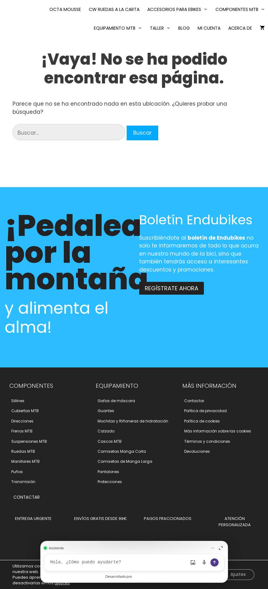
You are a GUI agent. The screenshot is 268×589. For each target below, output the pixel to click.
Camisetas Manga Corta (122, 451)
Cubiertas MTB (25, 410)
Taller (162, 28)
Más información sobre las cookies (217, 431)
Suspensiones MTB (29, 441)
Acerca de (240, 28)
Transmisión (23, 481)
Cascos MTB (110, 441)
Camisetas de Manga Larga (125, 461)
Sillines (17, 400)
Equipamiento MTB (119, 28)
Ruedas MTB (23, 451)
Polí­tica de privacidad (205, 410)
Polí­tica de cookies (202, 421)
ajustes (61, 583)
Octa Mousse (65, 9)
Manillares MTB (25, 461)
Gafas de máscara (116, 400)
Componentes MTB (241, 9)
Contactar (194, 400)
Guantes (106, 410)
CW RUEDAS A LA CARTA (114, 9)
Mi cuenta (209, 28)
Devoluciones (197, 451)
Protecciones (110, 481)
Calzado (106, 431)
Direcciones (22, 421)
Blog (184, 28)
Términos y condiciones (207, 441)
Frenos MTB (22, 431)
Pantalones (108, 471)
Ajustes (237, 575)
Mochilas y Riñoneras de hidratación (133, 421)
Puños (17, 471)
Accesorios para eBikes (179, 9)
